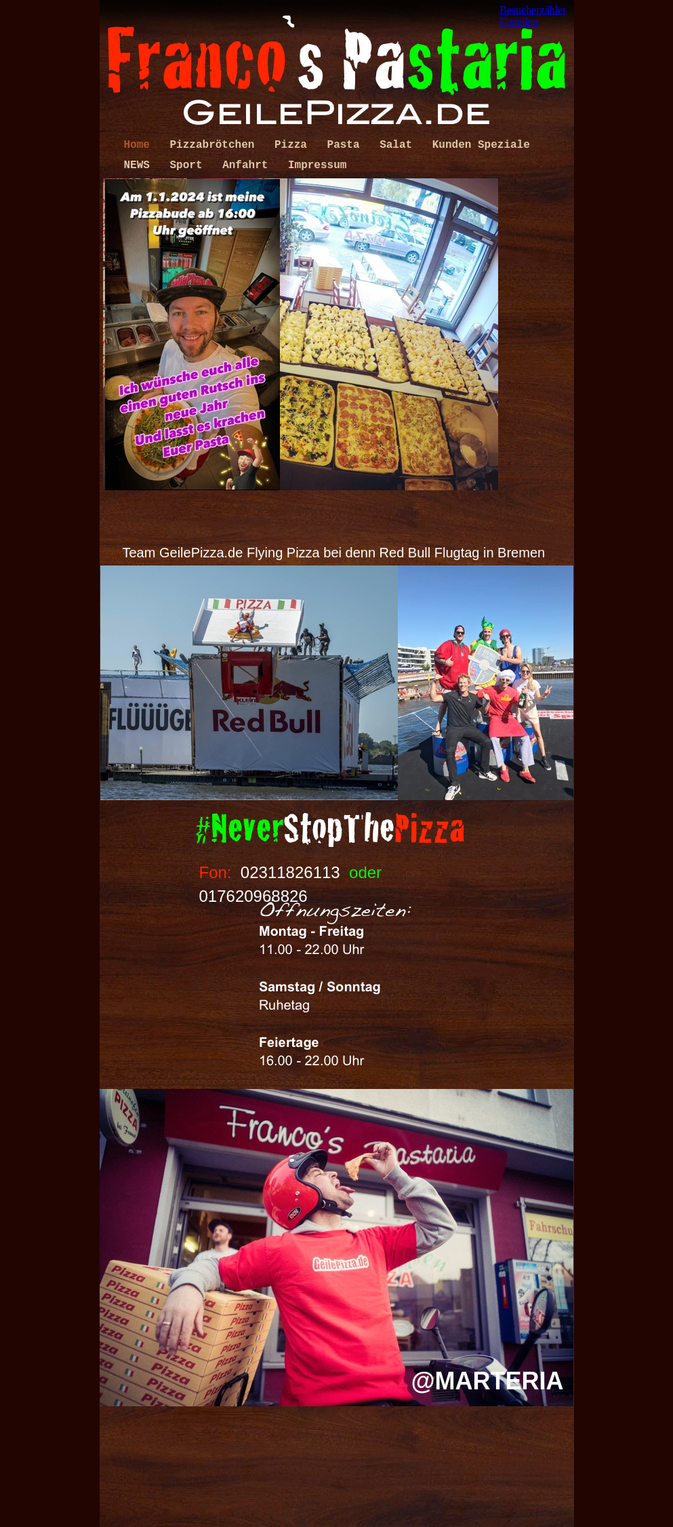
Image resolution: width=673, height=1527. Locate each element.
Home (140, 145)
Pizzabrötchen (215, 145)
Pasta (347, 145)
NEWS (140, 165)
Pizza (294, 145)
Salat (399, 145)
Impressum (317, 165)
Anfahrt (248, 165)
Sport (189, 165)
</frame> (532, 16)
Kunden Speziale (481, 145)
